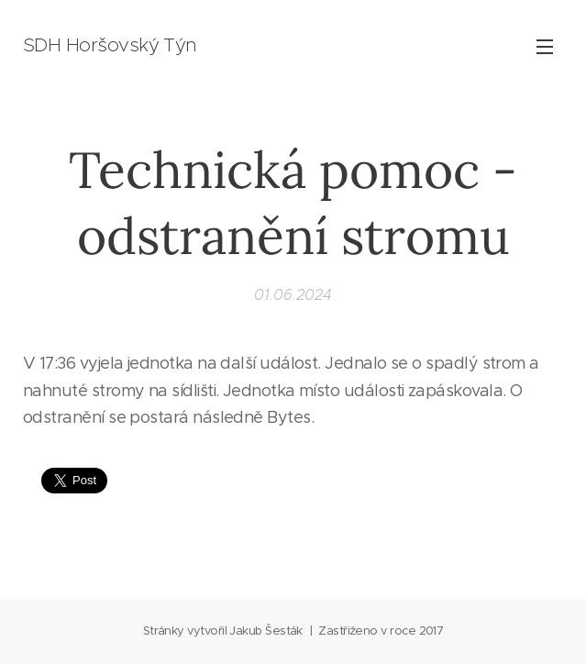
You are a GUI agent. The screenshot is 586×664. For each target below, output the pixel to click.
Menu (544, 47)
